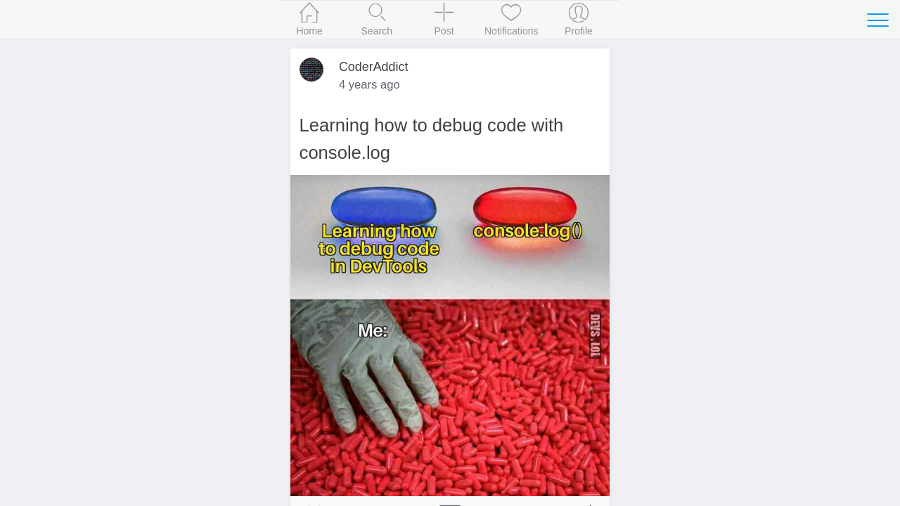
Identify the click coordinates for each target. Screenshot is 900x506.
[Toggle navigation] (877, 19)
